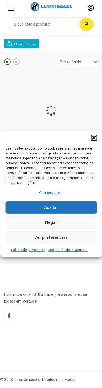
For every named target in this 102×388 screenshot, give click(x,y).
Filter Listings (21, 44)
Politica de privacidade (28, 250)
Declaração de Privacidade (68, 250)
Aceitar (51, 207)
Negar (51, 222)
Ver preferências (51, 237)
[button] (94, 137)
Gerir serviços (49, 192)
